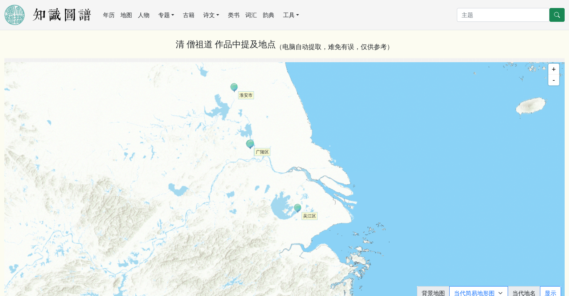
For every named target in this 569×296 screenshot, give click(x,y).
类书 (234, 15)
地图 (126, 15)
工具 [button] (289, 15)
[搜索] (503, 15)
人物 (144, 15)
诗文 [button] (209, 15)
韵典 (268, 15)
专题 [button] (164, 15)
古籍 (189, 15)
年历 (109, 15)
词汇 (251, 15)
